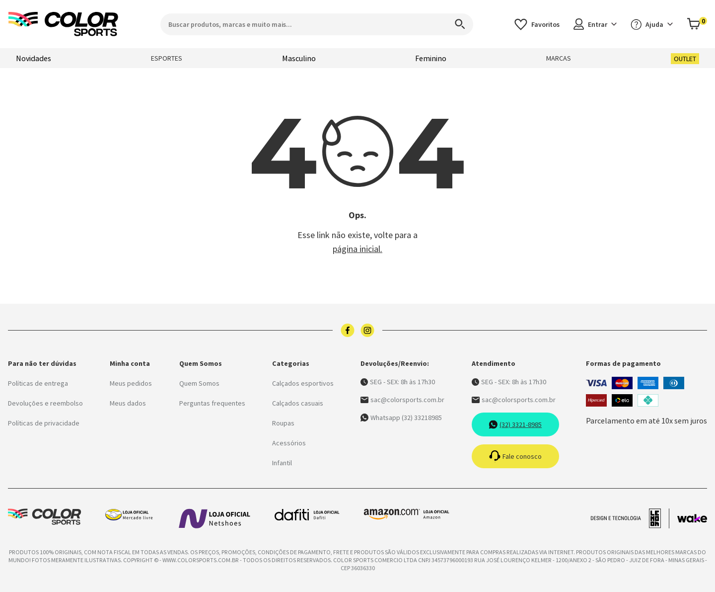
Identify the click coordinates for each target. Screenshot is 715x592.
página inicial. (357, 248)
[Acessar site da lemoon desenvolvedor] (630, 518)
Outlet (685, 58)
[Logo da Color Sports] (63, 24)
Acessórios (289, 442)
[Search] (455, 24)
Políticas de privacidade (43, 423)
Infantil (282, 462)
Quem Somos (199, 383)
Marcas (558, 58)
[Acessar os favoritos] (537, 24)
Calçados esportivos (303, 383)
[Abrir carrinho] (697, 24)
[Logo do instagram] (367, 330)
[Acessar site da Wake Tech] (692, 518)
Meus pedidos (131, 383)
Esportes (166, 58)
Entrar (595, 24)
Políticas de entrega (38, 383)
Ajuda (652, 24)
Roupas (283, 423)
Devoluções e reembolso (45, 403)
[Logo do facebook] (348, 330)
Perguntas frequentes (212, 403)
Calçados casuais (297, 403)
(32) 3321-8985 (515, 424)
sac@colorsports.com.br (402, 399)
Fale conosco (515, 456)
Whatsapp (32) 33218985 (401, 417)
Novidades (33, 58)
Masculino (299, 58)
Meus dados (128, 403)
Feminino (430, 58)
